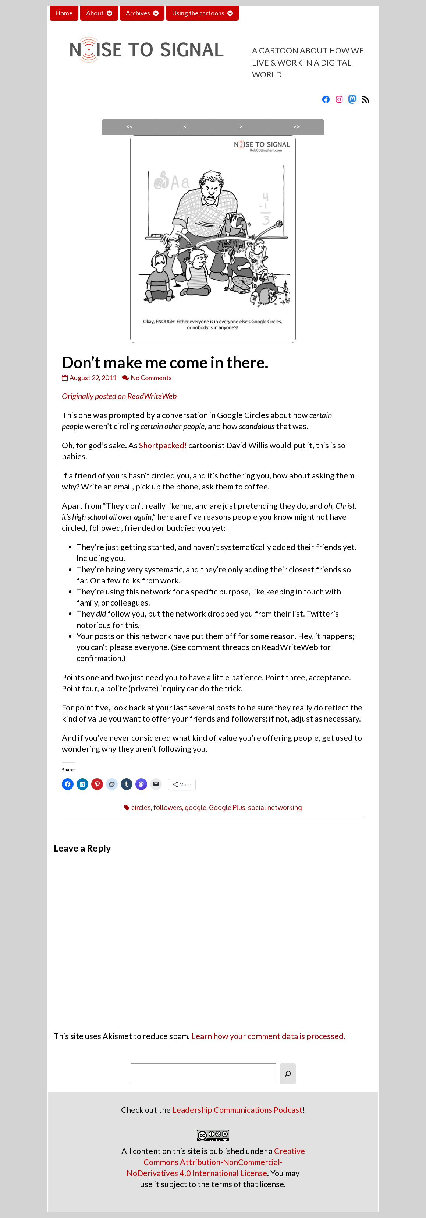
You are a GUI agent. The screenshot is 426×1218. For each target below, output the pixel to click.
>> (296, 126)
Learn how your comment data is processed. (268, 1036)
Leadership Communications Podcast (237, 1110)
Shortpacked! (163, 445)
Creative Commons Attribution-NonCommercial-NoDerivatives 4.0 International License (216, 1162)
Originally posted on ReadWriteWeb (119, 396)
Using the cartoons (198, 13)
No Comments (151, 377)
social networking (275, 807)
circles (141, 807)
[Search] (288, 1073)
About (95, 13)
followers (167, 807)
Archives (138, 13)
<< (129, 126)
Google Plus (227, 807)
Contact (256, 13)
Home (64, 13)
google (195, 807)
